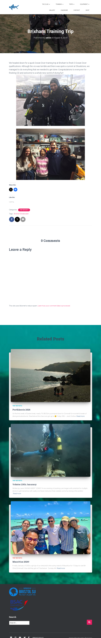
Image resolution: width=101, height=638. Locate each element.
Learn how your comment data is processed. (54, 306)
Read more (80, 416)
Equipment (84, 4)
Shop (87, 10)
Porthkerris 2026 (21, 409)
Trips (71, 4)
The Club (46, 4)
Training (59, 4)
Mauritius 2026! (20, 561)
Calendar (64, 10)
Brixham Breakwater (21, 214)
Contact (77, 10)
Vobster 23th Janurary (24, 484)
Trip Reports (24, 210)
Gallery (52, 10)
